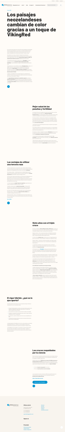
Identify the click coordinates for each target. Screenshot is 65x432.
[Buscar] (52, 5)
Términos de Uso (26, 428)
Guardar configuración (27, 429)
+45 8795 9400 (27, 410)
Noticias (42, 406)
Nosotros (42, 407)
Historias (42, 405)
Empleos (42, 408)
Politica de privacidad (27, 427)
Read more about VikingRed (40, 382)
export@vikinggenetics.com (28, 414)
